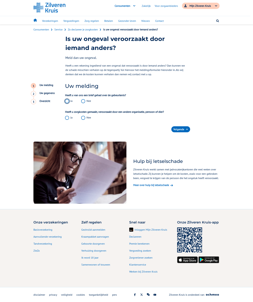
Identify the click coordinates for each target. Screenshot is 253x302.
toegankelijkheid (98, 294)
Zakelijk (146, 5)
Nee (88, 100)
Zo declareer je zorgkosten (83, 29)
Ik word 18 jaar (89, 257)
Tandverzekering (42, 243)
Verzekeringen (50, 20)
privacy (53, 294)
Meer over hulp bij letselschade (151, 185)
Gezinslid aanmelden (93, 229)
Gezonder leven (127, 20)
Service (58, 29)
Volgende (178, 129)
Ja (71, 100)
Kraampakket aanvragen (95, 236)
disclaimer (39, 294)
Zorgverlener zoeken (141, 257)
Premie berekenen (139, 243)
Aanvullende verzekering (47, 236)
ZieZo (36, 250)
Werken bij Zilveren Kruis (143, 271)
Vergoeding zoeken (140, 250)
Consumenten (41, 29)
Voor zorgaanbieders (166, 5)
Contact (159, 20)
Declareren (135, 236)
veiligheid (66, 294)
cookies (80, 294)
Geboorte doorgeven (93, 243)
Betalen (108, 20)
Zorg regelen (91, 20)
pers (114, 294)
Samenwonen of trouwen (95, 264)
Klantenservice (137, 264)
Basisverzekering (42, 229)
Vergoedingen (71, 20)
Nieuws (145, 20)
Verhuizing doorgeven (93, 250)
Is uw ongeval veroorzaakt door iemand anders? (130, 29)
